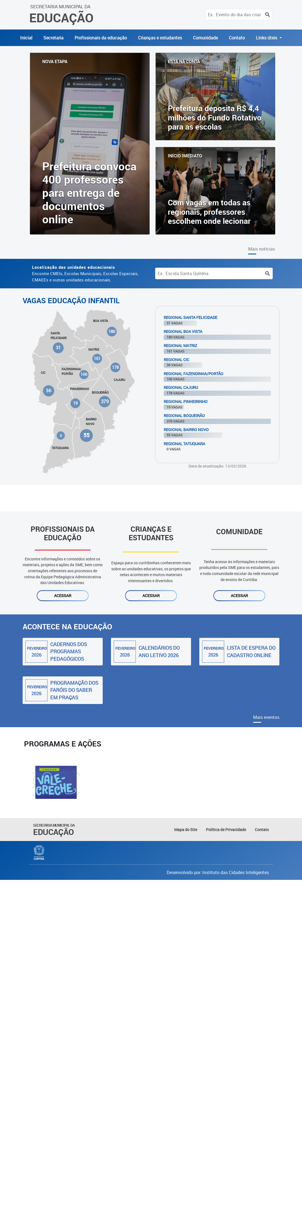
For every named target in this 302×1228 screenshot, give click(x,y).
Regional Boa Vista (183, 331)
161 (97, 358)
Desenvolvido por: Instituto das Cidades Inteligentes (218, 872)
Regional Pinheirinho (186, 401)
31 (58, 347)
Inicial (26, 38)
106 (84, 374)
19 (75, 403)
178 (115, 367)
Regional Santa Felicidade (190, 317)
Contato (237, 38)
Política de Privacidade (226, 829)
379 (104, 401)
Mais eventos (266, 717)
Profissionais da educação (101, 38)
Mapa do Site (185, 829)
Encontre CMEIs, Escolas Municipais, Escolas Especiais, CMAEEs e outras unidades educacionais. (85, 273)
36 (48, 390)
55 (86, 435)
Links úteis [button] (267, 38)
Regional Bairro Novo (186, 429)
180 (111, 331)
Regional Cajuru (181, 387)
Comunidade (205, 38)
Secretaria (53, 38)
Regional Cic (176, 359)
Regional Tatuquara (184, 443)
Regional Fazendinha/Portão (193, 373)
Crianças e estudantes (160, 38)
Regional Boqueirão (184, 415)
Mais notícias (261, 249)
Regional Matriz (180, 345)
